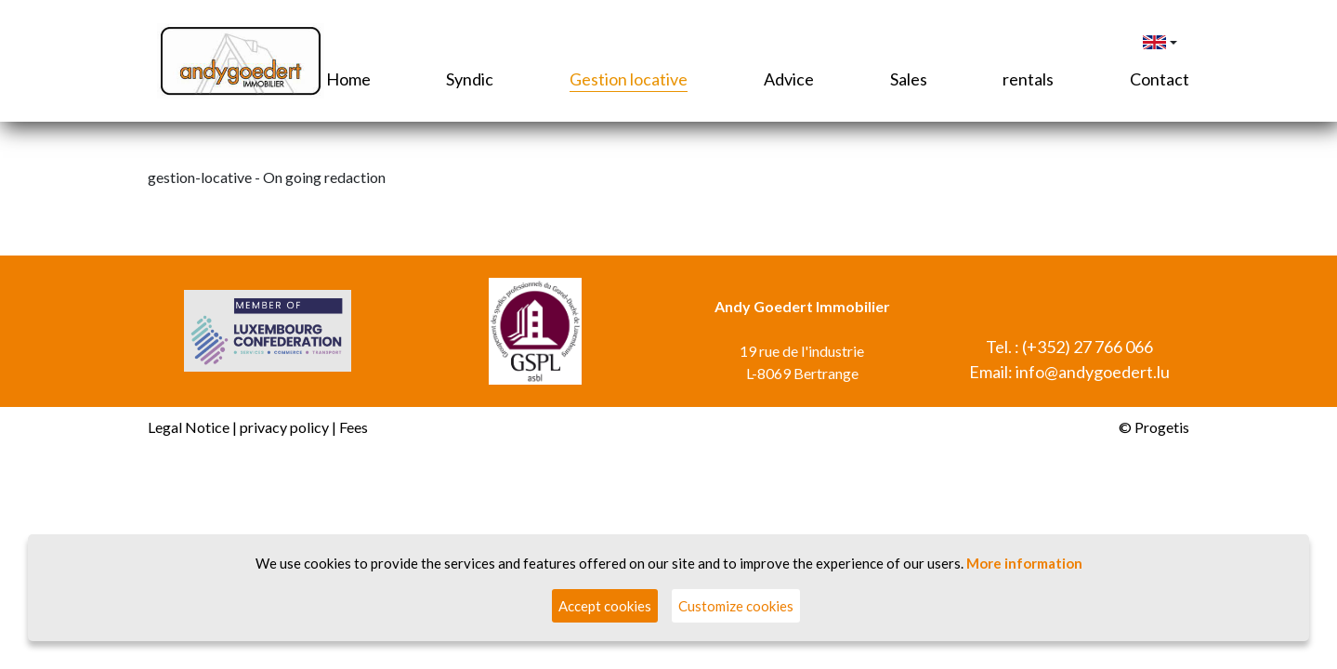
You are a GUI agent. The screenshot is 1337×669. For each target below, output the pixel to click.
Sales (908, 79)
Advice (789, 79)
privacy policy (284, 427)
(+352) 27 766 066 (1087, 346)
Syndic (469, 79)
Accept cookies (604, 605)
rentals (1028, 79)
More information (1024, 563)
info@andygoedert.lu (1093, 371)
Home (348, 79)
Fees (353, 427)
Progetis (1161, 427)
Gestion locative (629, 79)
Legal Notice (188, 427)
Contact (1159, 79)
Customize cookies (735, 605)
